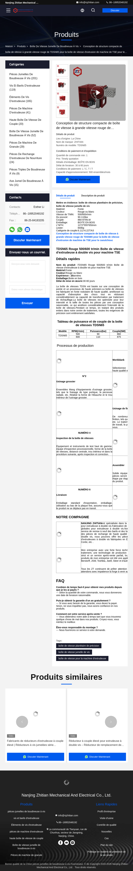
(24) (25, 158)
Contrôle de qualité (106, 825)
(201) (23, 76)
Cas (106, 838)
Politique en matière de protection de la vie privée (107, 853)
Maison (9, 46)
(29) (23, 144)
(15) (26, 183)
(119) (24, 87)
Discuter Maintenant (27, 240)
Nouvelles (106, 831)
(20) (25, 121)
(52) (26, 133)
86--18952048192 (117, 2)
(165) (20, 99)
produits (21, 46)
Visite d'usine (106, 818)
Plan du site (106, 845)
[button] (22, 722)
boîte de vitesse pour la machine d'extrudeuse (82, 658)
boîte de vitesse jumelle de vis (74, 652)
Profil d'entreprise (107, 811)
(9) (27, 171)
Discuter (115, 10)
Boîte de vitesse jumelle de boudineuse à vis (54, 46)
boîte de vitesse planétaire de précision (78, 645)
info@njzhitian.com (87, 2)
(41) (20, 110)
